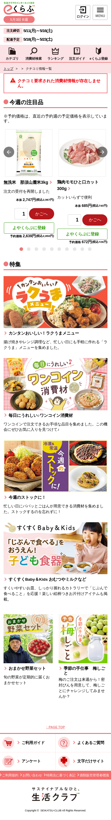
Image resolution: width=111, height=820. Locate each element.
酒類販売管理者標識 (94, 775)
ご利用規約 (10, 775)
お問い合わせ (32, 775)
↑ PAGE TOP (55, 727)
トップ (8, 68)
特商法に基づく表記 (60, 775)
